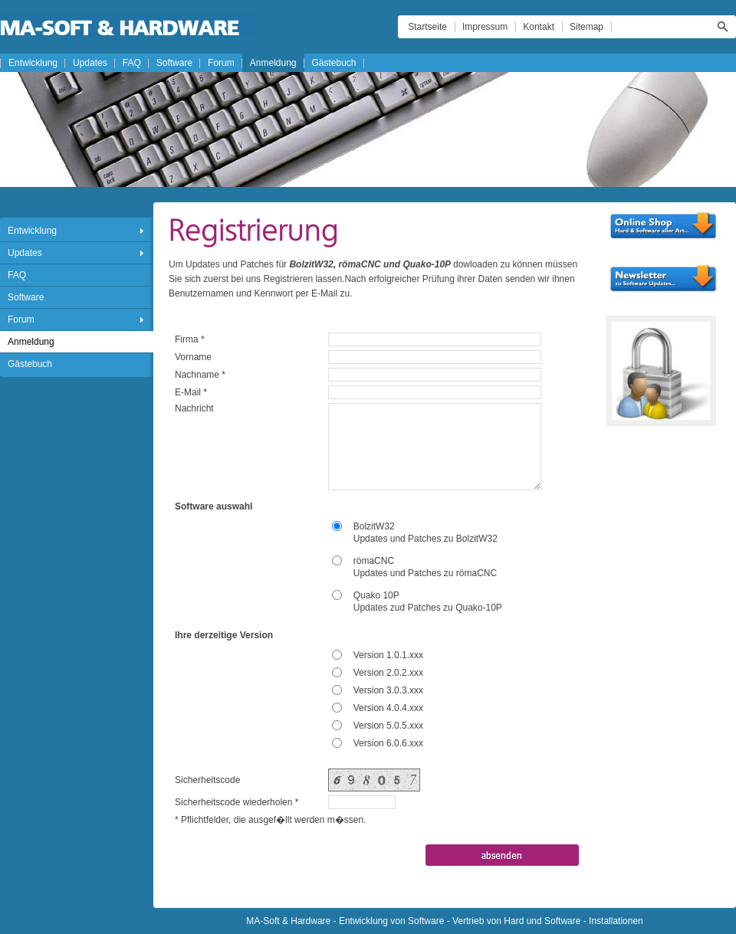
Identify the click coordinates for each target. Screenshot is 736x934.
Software (174, 62)
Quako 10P (376, 595)
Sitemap (586, 26)
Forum (221, 62)
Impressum (485, 26)
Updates (90, 62)
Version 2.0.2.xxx (388, 672)
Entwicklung (33, 62)
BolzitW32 (374, 526)
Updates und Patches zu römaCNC (425, 573)
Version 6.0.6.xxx (388, 743)
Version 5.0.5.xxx (388, 725)
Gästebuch (334, 62)
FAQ (132, 62)
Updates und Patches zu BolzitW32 (425, 538)
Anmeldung (273, 62)
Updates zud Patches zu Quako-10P (427, 607)
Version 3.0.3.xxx (388, 690)
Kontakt (538, 26)
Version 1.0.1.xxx (388, 655)
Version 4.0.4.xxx (388, 708)
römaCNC (373, 560)
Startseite (427, 26)
